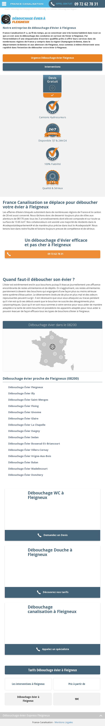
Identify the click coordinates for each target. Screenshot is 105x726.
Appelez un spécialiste (52, 649)
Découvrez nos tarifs (52, 592)
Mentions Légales (64, 722)
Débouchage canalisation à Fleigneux (52, 609)
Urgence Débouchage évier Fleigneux (52, 57)
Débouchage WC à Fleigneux (46, 495)
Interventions (52, 66)
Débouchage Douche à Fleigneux (50, 552)
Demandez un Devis (52, 535)
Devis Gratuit (52, 79)
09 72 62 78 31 (35, 254)
